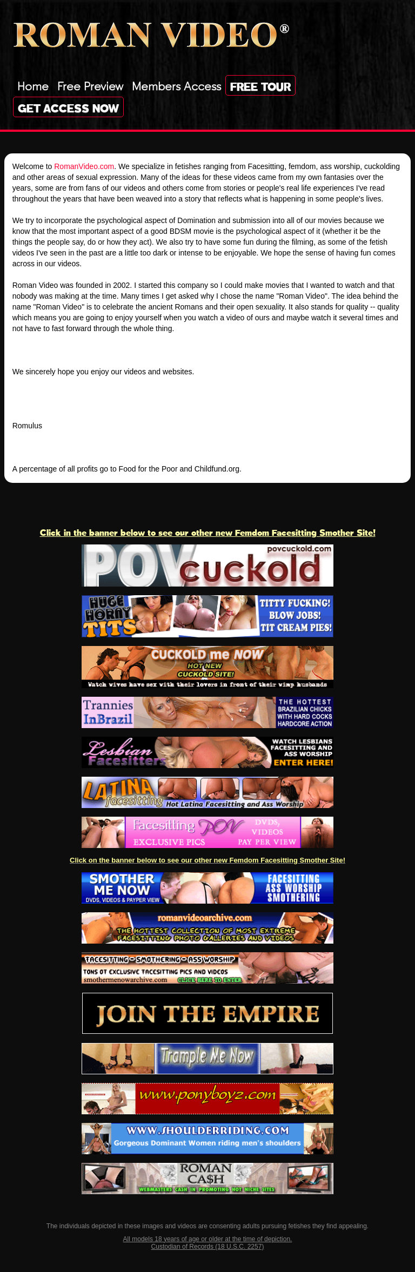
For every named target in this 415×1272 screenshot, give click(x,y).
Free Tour (260, 85)
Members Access (176, 84)
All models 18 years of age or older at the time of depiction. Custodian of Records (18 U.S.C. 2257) (207, 1242)
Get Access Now (68, 107)
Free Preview (90, 84)
